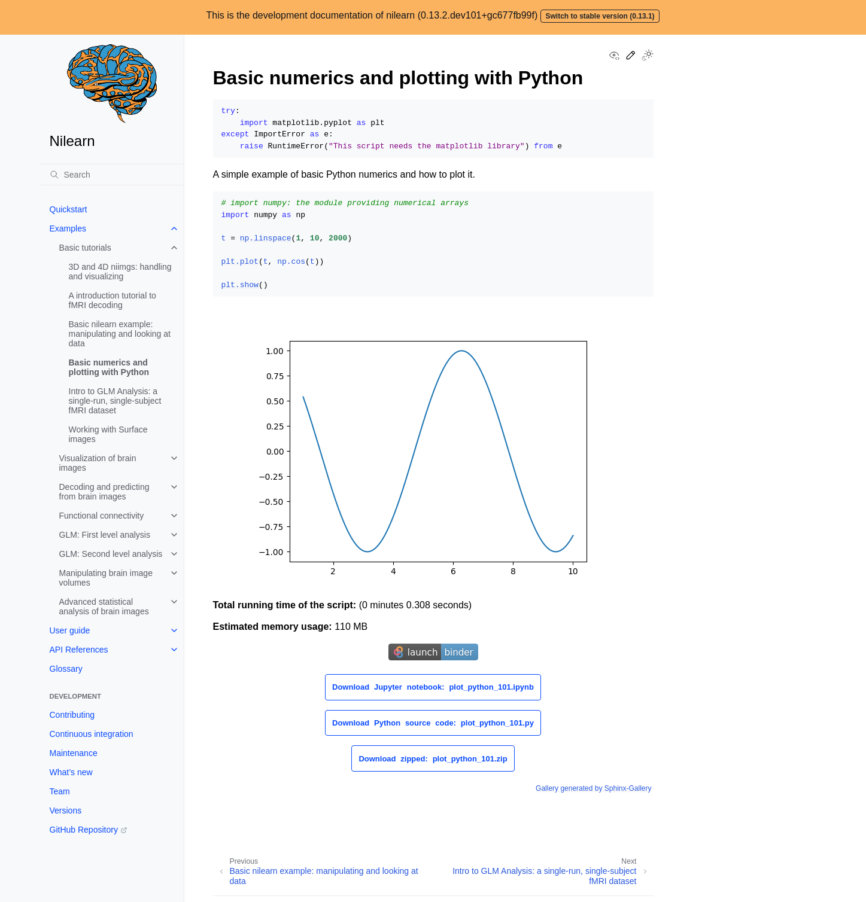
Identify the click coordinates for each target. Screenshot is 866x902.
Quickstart (68, 209)
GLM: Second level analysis (111, 554)
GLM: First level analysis (104, 535)
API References (79, 649)
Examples (68, 228)
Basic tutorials (85, 247)
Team (60, 791)
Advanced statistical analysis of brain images (104, 606)
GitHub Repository (84, 829)
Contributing (72, 715)
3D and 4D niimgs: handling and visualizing (120, 271)
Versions (66, 810)
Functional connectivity (101, 515)
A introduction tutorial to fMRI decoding (112, 300)
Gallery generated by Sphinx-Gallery (593, 788)
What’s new (71, 772)
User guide (70, 630)
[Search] (112, 174)
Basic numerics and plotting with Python (109, 367)
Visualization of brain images (97, 463)
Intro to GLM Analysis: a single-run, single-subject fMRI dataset (115, 400)
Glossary (66, 669)
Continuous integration (91, 734)
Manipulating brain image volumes (106, 577)
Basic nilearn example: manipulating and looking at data (120, 333)
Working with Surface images (108, 434)
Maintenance (74, 753)
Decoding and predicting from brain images (104, 491)
